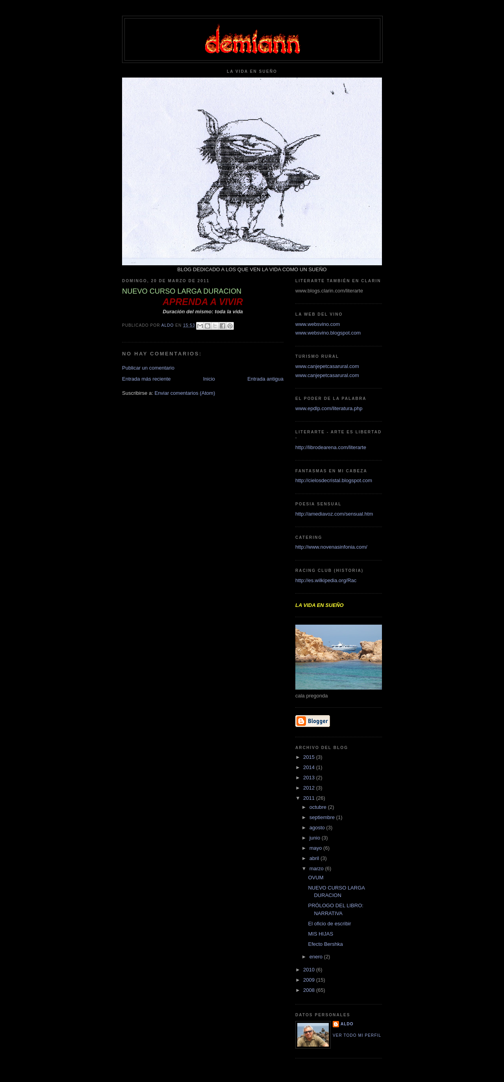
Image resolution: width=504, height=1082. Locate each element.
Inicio (209, 379)
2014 (309, 767)
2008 (309, 990)
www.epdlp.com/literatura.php (329, 408)
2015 (309, 757)
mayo (316, 848)
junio (315, 838)
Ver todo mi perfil (357, 1035)
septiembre (322, 817)
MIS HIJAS (320, 934)
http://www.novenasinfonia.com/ (331, 547)
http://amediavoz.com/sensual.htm (334, 514)
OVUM (315, 877)
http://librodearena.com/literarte (330, 447)
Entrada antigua (265, 379)
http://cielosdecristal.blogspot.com (333, 480)
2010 (309, 970)
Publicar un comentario (148, 368)
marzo (317, 868)
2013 (309, 778)
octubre (318, 807)
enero (316, 957)
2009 (309, 980)
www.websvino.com (317, 324)
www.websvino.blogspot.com (328, 333)
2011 (309, 798)
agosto (317, 827)
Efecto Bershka (325, 944)
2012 (309, 788)
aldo (347, 1024)
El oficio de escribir (329, 924)
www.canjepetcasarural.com (327, 366)
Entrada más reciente (146, 379)
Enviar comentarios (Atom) (184, 393)
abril (315, 858)
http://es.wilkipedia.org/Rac (325, 580)
